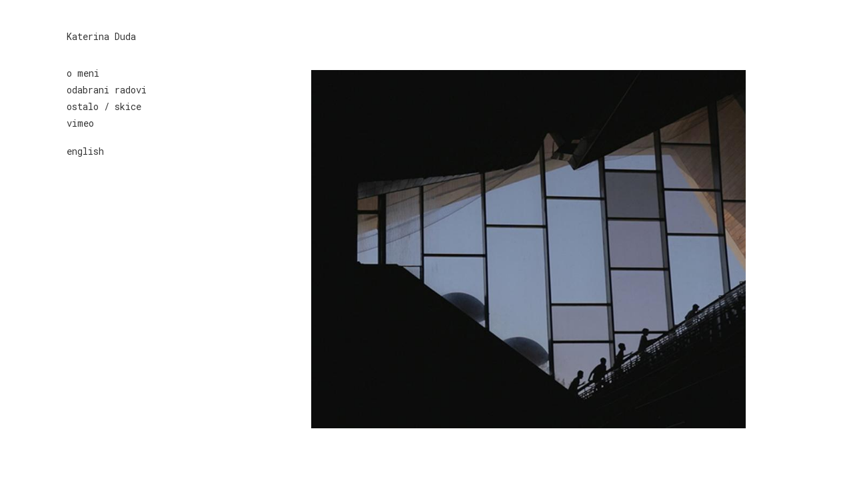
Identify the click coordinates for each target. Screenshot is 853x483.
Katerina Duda (101, 36)
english (85, 151)
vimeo (80, 123)
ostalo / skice (104, 106)
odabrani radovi (107, 89)
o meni (83, 73)
